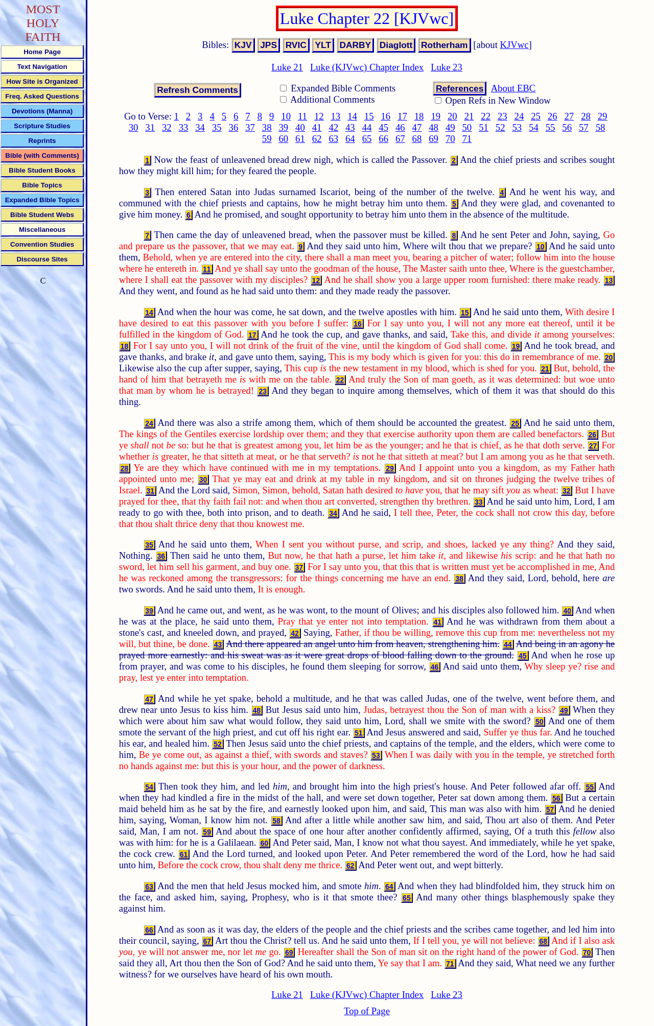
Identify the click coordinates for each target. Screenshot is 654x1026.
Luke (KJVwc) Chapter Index (367, 67)
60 (283, 138)
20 (452, 116)
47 (417, 127)
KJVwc (514, 44)
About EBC (513, 88)
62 (317, 138)
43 (350, 127)
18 (419, 116)
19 (435, 116)
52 (500, 127)
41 (317, 127)
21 (469, 116)
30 (133, 127)
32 (167, 127)
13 (336, 116)
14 (352, 116)
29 (603, 116)
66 (383, 138)
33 (184, 127)
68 (417, 138)
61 (300, 138)
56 (567, 127)
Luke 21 (287, 67)
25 (536, 116)
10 (286, 116)
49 (450, 127)
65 (367, 138)
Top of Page (367, 1011)
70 (450, 138)
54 (534, 127)
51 (483, 127)
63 (333, 138)
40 (300, 127)
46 (400, 127)
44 (367, 127)
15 (369, 116)
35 (217, 127)
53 (517, 127)
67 (400, 138)
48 (433, 127)
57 (584, 127)
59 (267, 138)
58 (600, 127)
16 (385, 116)
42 (333, 127)
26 (552, 116)
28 (586, 116)
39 (283, 127)
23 (502, 116)
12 (319, 116)
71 (467, 138)
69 (433, 138)
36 (234, 127)
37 (250, 127)
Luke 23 (446, 67)
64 (350, 138)
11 (302, 116)
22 (486, 116)
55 (550, 127)
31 (150, 127)
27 (569, 116)
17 (402, 116)
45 (383, 127)
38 (267, 127)
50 (467, 127)
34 (200, 127)
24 (519, 116)
